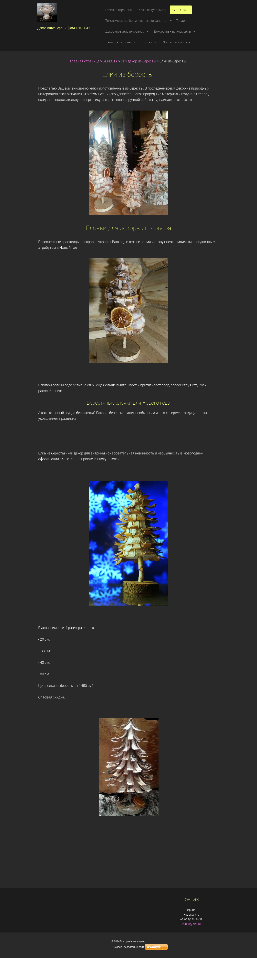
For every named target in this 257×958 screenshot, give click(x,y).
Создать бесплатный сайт (128, 946)
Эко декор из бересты (138, 61)
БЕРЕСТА (110, 61)
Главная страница (84, 61)
